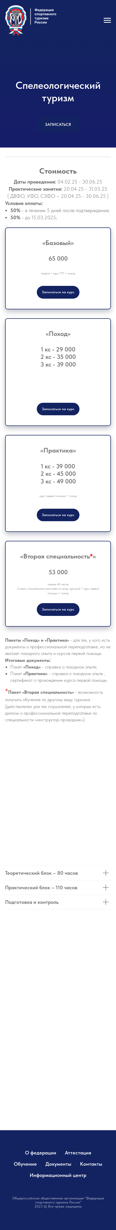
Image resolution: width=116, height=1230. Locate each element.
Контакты (91, 1164)
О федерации (40, 1153)
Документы (58, 1164)
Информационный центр (58, 1175)
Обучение (25, 1164)
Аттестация (78, 1153)
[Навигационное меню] (107, 20)
